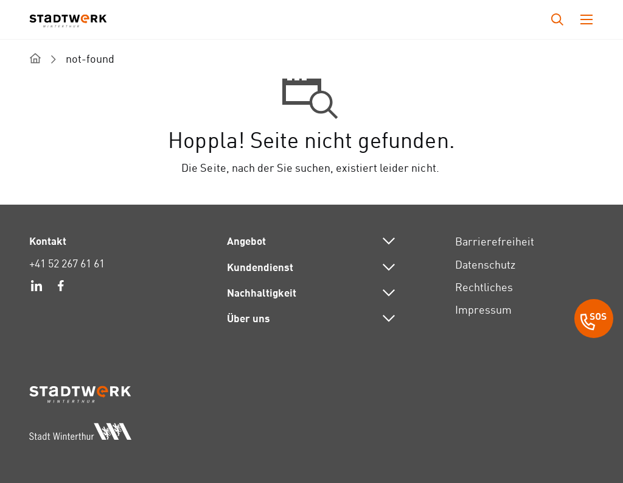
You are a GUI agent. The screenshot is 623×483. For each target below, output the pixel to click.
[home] (35, 58)
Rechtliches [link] (484, 287)
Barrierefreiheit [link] (494, 241)
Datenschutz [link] (485, 265)
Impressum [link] (483, 310)
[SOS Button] (593, 320)
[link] (36, 287)
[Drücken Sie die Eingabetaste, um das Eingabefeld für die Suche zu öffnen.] (557, 19)
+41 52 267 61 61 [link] (67, 263)
